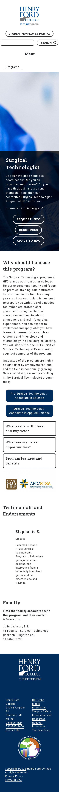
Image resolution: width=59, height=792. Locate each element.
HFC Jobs (38, 700)
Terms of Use (13, 779)
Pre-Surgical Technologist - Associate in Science (30, 395)
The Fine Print (41, 730)
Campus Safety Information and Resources (42, 715)
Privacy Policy (14, 776)
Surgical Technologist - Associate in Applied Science (29, 411)
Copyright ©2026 (15, 768)
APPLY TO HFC (28, 240)
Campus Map (14, 722)
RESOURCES (28, 230)
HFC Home (29, 16)
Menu (30, 53)
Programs (12, 67)
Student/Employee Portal (29, 33)
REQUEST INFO (28, 219)
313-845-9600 (15, 726)
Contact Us (12, 730)
